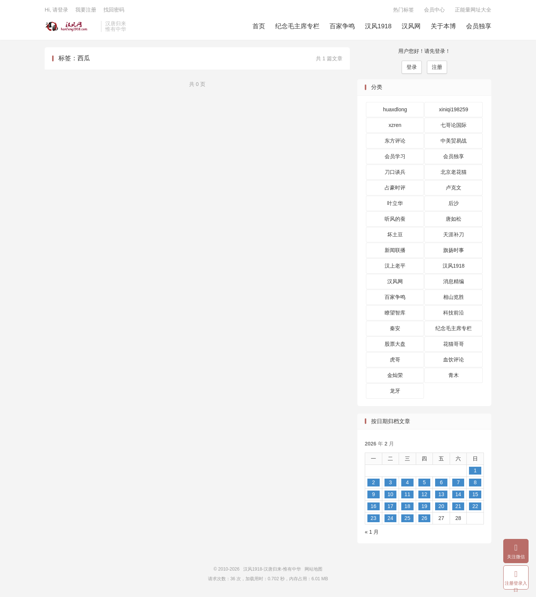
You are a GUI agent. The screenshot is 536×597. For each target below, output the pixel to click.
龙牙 (395, 391)
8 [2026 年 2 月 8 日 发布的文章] (475, 482)
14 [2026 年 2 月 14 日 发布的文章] (458, 494)
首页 (258, 26)
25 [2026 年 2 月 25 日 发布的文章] (408, 518)
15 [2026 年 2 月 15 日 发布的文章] (475, 494)
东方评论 (395, 141)
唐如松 (454, 219)
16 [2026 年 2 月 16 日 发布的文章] (373, 506)
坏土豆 (395, 234)
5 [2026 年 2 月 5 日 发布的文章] (424, 482)
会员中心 (434, 10)
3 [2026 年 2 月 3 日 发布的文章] (390, 482)
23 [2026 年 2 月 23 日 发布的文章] (373, 518)
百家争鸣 (342, 26)
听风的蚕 (395, 219)
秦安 (395, 328)
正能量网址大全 (473, 10)
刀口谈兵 (395, 172)
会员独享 (478, 26)
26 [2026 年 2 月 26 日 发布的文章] (424, 518)
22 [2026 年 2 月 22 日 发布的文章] (475, 506)
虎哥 (395, 360)
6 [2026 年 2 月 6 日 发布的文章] (441, 482)
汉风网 (411, 26)
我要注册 (85, 10)
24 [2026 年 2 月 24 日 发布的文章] (390, 518)
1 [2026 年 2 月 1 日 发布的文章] (475, 470)
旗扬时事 (453, 250)
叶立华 (395, 203)
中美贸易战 (454, 141)
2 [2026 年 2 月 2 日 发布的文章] (373, 482)
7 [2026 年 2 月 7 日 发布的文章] (458, 482)
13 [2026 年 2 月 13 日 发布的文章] (441, 494)
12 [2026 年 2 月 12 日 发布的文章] (424, 494)
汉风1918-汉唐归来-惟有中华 (71, 26)
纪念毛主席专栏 (297, 26)
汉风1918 (378, 26)
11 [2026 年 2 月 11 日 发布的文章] (408, 494)
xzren (395, 125)
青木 (454, 375)
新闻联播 (395, 250)
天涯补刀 (453, 234)
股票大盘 (395, 344)
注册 (437, 67)
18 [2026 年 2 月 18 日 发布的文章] (408, 506)
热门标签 (403, 10)
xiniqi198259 (453, 109)
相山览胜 (453, 297)
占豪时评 (395, 188)
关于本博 (443, 26)
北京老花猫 (454, 172)
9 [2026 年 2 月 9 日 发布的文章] (373, 494)
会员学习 (395, 156)
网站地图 (313, 569)
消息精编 (453, 281)
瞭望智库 (395, 313)
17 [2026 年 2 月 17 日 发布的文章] (390, 506)
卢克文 (454, 188)
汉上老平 (395, 266)
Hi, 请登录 (56, 10)
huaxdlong (395, 109)
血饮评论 (453, 360)
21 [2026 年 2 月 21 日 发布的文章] (458, 506)
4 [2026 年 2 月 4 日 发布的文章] (407, 482)
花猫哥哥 (453, 344)
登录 (411, 67)
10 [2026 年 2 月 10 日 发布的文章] (390, 494)
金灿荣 (395, 375)
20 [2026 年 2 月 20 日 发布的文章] (441, 506)
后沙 (454, 203)
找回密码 (113, 10)
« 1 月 (372, 532)
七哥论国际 (454, 125)
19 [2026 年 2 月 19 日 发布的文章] (424, 506)
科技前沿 (453, 313)
